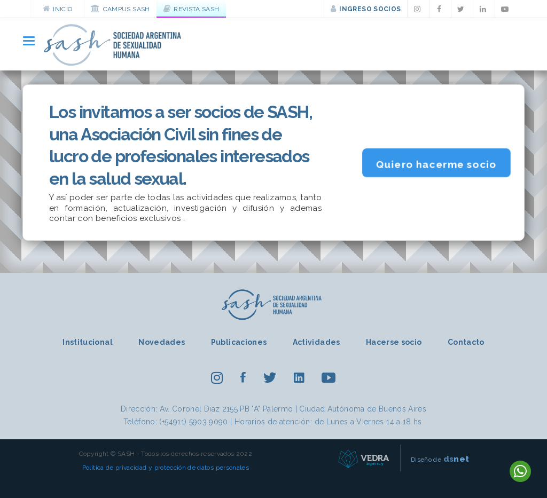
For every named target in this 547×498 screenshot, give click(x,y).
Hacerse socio (394, 342)
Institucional (87, 342)
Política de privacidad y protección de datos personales (165, 467)
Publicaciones (239, 342)
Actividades (316, 342)
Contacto (466, 342)
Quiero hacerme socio (436, 164)
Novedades (161, 342)
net (456, 459)
